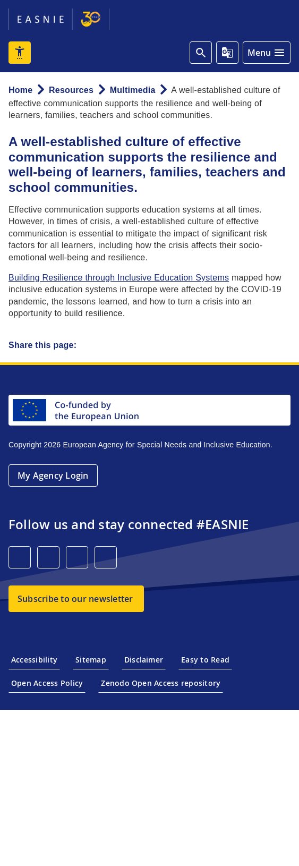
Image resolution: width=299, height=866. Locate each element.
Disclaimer (143, 660)
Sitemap (90, 660)
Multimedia (133, 90)
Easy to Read (205, 660)
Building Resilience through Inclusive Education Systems (118, 277)
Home (20, 90)
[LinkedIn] (19, 557)
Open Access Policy (47, 683)
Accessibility (34, 660)
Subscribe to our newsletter (75, 599)
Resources (71, 90)
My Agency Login (53, 475)
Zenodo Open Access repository (160, 683)
